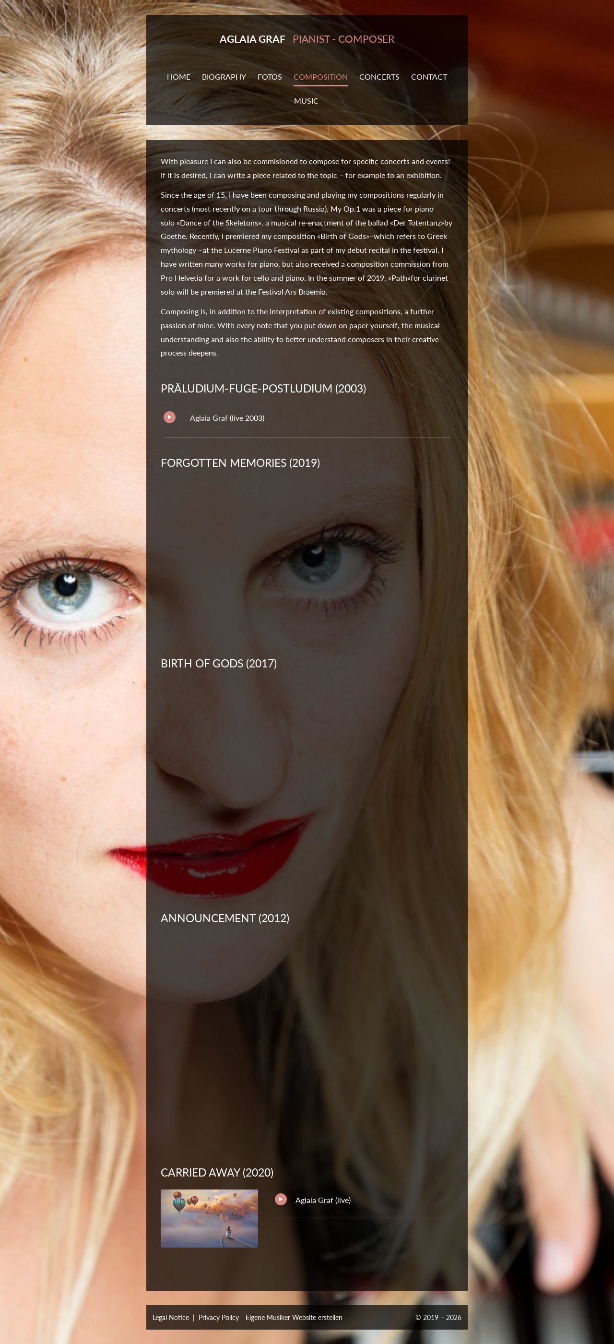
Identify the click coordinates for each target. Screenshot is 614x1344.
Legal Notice (171, 1317)
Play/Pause (170, 417)
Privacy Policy (219, 1317)
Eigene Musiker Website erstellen (294, 1317)
